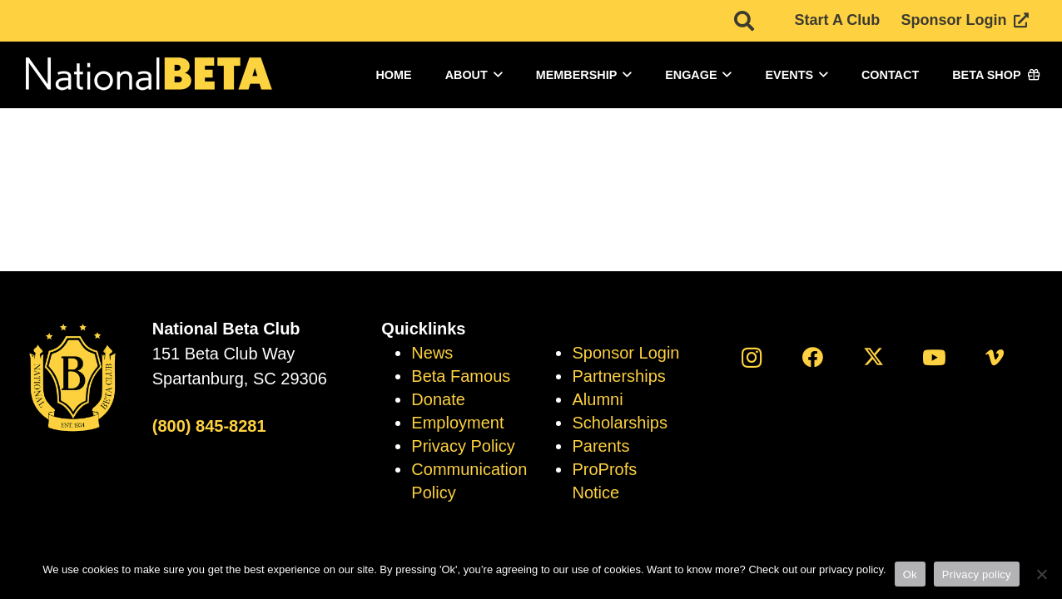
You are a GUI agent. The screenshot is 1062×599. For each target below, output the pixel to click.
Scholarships (619, 422)
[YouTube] (934, 357)
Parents (600, 446)
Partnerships (618, 376)
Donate (438, 399)
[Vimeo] (995, 357)
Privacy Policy (462, 446)
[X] (873, 357)
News (432, 353)
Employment (457, 422)
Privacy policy (976, 574)
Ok (910, 574)
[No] (1041, 574)
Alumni (597, 399)
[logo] (147, 75)
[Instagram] (752, 357)
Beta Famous (460, 376)
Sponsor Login (625, 353)
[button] (495, 75)
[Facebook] (813, 357)
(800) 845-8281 (209, 426)
